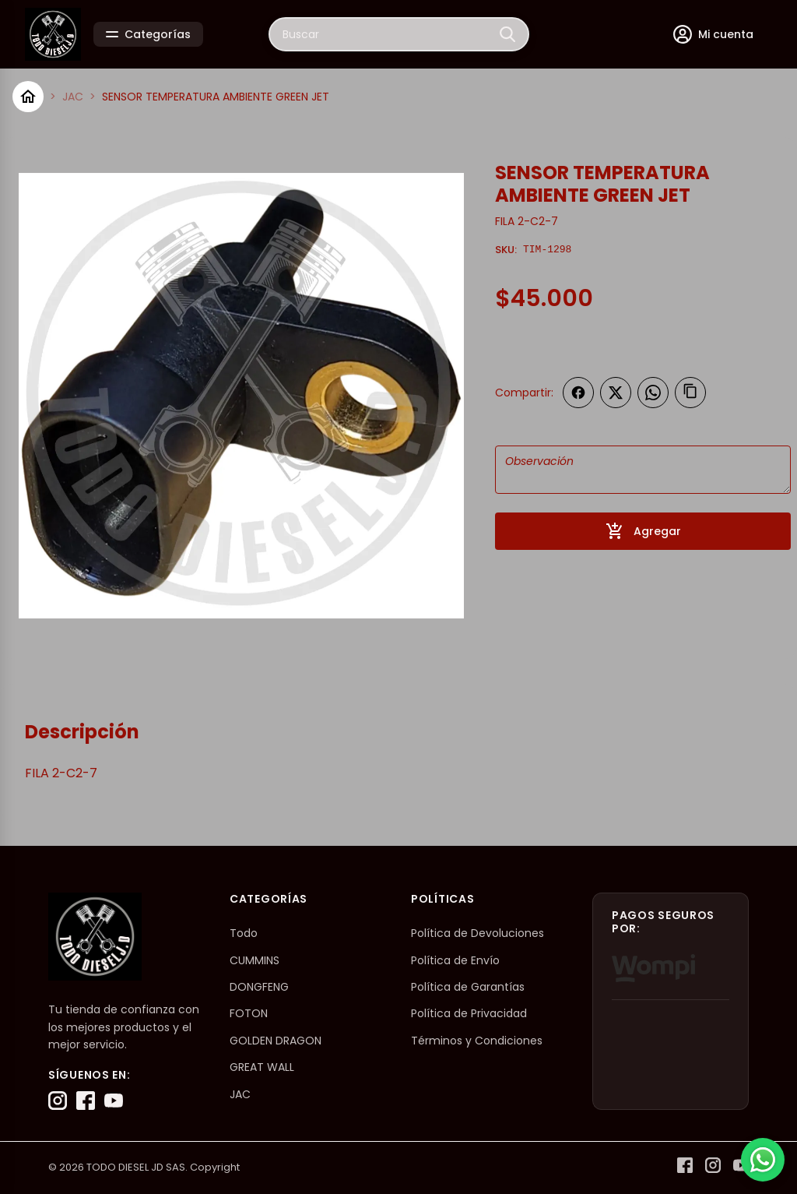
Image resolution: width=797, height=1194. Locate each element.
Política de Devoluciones (477, 933)
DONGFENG (259, 987)
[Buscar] (507, 34)
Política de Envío (455, 960)
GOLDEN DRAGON (275, 1040)
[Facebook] (85, 1100)
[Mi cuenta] (713, 34)
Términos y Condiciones (476, 1040)
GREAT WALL (262, 1067)
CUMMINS (254, 960)
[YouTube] (113, 1100)
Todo (244, 933)
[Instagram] (57, 1100)
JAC (72, 96)
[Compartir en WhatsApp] (653, 392)
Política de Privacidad (469, 1013)
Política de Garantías (468, 987)
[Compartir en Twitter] (615, 392)
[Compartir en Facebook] (578, 392)
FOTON (249, 1013)
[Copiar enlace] (690, 392)
